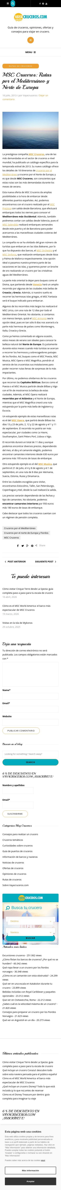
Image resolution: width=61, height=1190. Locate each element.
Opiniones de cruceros (14, 873)
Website (7, 716)
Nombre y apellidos (18, 789)
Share (40, 545)
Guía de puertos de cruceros (17, 851)
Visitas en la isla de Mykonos (17, 622)
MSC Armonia (39, 318)
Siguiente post (44, 561)
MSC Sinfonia (9, 254)
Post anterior (17, 561)
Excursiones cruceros (13, 955)
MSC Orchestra (45, 250)
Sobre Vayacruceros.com (15, 885)
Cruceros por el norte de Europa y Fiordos (26, 532)
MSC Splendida (10, 224)
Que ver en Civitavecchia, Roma (19, 999)
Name (6, 690)
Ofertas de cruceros (12, 868)
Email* (18, 803)
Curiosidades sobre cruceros (17, 845)
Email (6, 703)
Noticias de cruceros (13, 862)
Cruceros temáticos (12, 839)
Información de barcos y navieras (20, 856)
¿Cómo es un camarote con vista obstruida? (25, 975)
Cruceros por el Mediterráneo (19, 528)
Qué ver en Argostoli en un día (18, 1020)
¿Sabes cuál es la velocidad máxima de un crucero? (29, 1003)
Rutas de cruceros (20, 66)
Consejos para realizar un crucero (20, 834)
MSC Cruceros (11, 537)
